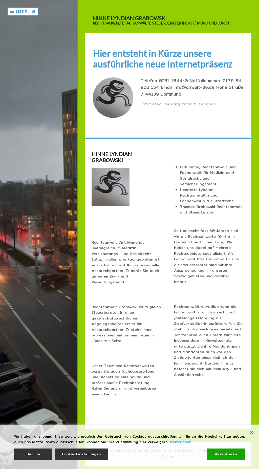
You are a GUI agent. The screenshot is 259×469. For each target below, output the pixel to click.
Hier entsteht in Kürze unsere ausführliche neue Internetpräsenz (162, 59)
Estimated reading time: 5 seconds (178, 104)
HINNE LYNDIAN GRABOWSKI (130, 18)
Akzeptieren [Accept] (226, 454)
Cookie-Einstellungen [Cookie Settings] (81, 454)
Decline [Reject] (33, 454)
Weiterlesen (180, 442)
